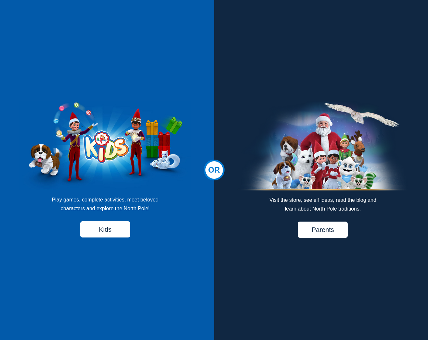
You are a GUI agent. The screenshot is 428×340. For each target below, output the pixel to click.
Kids (105, 229)
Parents (323, 229)
